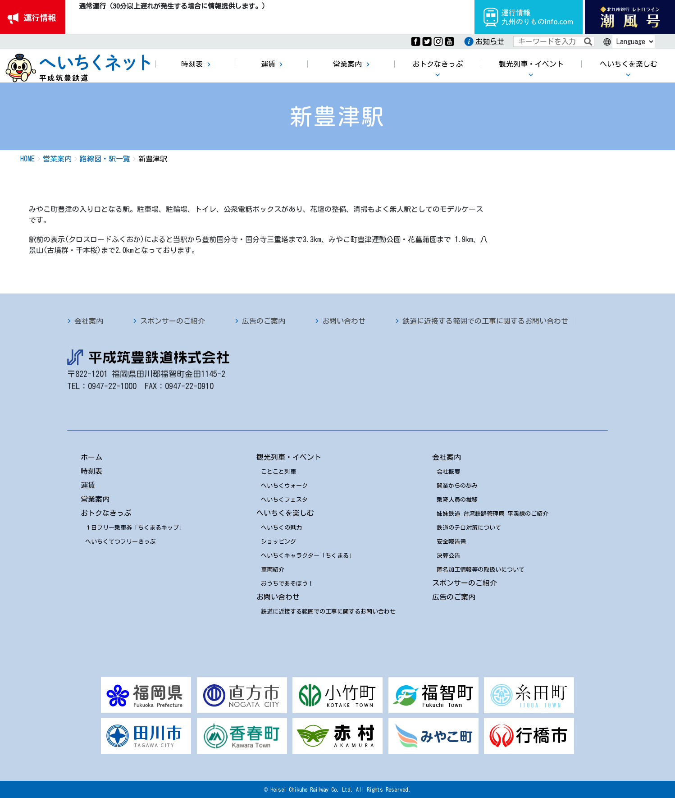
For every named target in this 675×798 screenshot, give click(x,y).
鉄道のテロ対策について (469, 528)
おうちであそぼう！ (287, 584)
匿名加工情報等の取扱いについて (480, 570)
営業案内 (95, 499)
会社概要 (448, 472)
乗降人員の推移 (457, 500)
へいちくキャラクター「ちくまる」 (308, 556)
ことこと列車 (278, 472)
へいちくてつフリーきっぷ (120, 542)
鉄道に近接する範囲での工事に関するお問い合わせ (485, 321)
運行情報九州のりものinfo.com (528, 17)
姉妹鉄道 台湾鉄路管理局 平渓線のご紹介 (492, 514)
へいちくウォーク (284, 486)
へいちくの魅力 (281, 528)
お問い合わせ (343, 321)
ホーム (91, 457)
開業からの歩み (457, 486)
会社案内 (88, 321)
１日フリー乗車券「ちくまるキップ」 (135, 528)
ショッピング (278, 542)
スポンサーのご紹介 (172, 321)
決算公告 (448, 556)
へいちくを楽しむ (285, 513)
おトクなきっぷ (106, 513)
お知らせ (489, 41)
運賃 (88, 485)
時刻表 (91, 471)
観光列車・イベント (288, 457)
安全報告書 (451, 542)
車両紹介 (272, 570)
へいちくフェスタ (284, 500)
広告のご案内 (263, 321)
